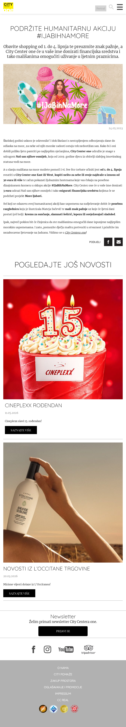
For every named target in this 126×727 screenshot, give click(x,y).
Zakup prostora (63, 681)
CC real (63, 700)
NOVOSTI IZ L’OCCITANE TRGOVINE (46, 568)
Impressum (63, 693)
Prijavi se (63, 631)
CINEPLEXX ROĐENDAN (33, 405)
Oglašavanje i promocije (63, 687)
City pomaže (63, 674)
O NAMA (63, 668)
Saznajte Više (21, 430)
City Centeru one (75, 232)
